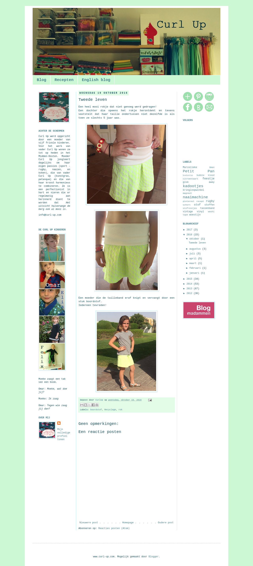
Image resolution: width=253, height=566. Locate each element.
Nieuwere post (88, 522)
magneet (187, 193)
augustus (195, 249)
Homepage (128, 522)
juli (192, 253)
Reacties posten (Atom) (114, 528)
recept (200, 201)
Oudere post (166, 522)
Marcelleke (190, 167)
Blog (41, 80)
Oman (211, 167)
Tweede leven (197, 242)
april (193, 258)
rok (120, 409)
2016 (190, 234)
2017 (190, 229)
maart (193, 263)
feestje (208, 178)
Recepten (64, 80)
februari (195, 268)
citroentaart (190, 179)
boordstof (96, 409)
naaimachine (195, 197)
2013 (190, 288)
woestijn (195, 214)
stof (197, 204)
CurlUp (99, 400)
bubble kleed (205, 175)
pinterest (188, 201)
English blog (96, 80)
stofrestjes (190, 208)
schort (187, 205)
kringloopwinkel (193, 190)
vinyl (200, 211)
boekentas (188, 175)
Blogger (154, 556)
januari (195, 273)
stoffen (209, 205)
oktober (195, 239)
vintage (188, 211)
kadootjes (193, 186)
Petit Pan (198, 171)
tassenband (207, 208)
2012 (190, 293)
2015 (190, 279)
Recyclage (110, 409)
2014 (190, 284)
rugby (210, 201)
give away (198, 182)
